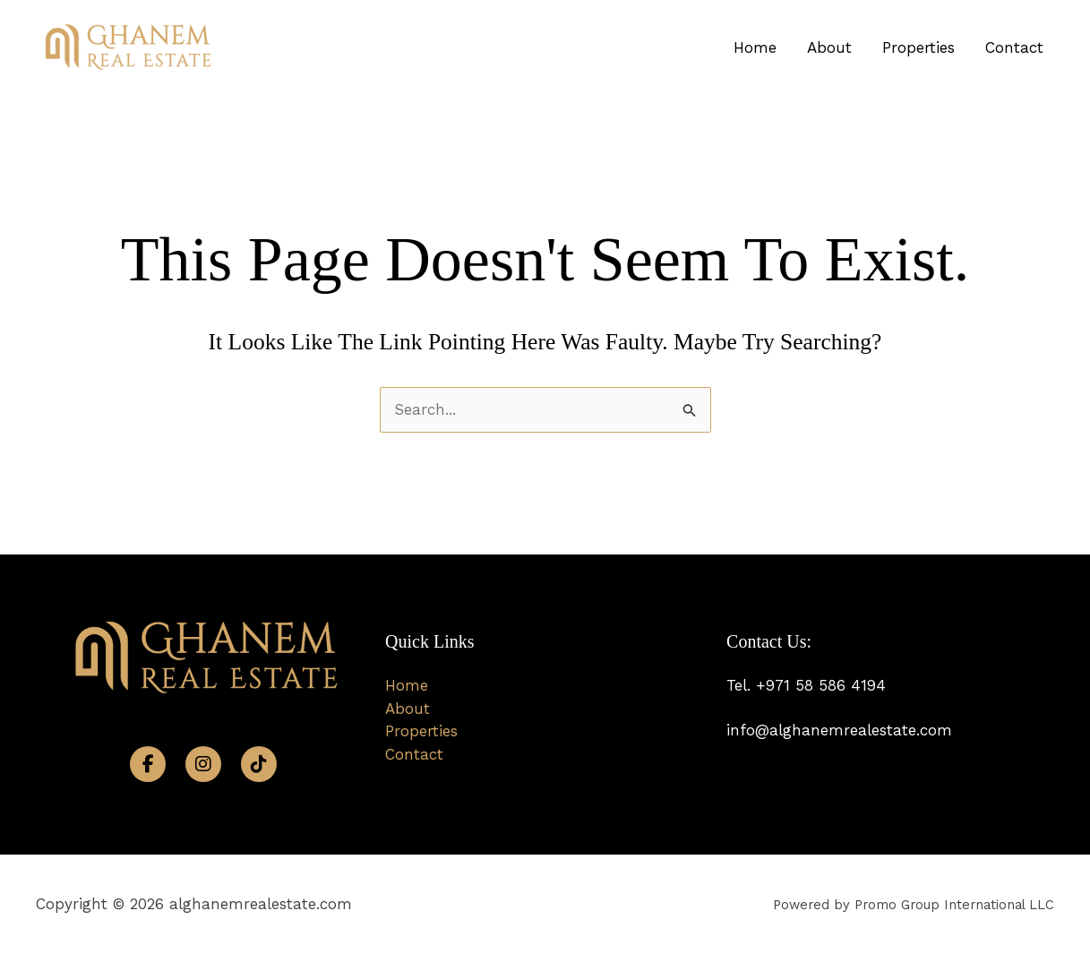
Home (755, 47)
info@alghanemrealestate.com (839, 730)
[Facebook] (148, 764)
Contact (1014, 47)
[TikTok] (259, 764)
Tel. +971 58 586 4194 (806, 685)
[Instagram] (203, 764)
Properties (918, 47)
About (829, 47)
